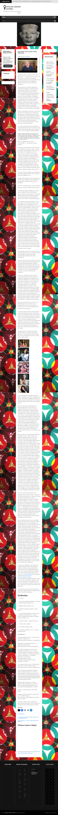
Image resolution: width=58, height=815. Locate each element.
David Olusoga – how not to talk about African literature (28, 721)
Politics (25, 789)
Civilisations (29, 574)
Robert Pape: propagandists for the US (50, 88)
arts (19, 770)
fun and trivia (20, 781)
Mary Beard (25, 575)
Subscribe (8, 66)
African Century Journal (10, 812)
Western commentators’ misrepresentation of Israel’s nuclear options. (50, 96)
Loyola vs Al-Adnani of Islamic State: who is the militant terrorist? (28, 718)
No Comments (26, 56)
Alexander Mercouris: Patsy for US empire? (50, 73)
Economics (20, 775)
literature (25, 775)
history (20, 792)
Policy (25, 784)
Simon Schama (27, 577)
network (25, 780)
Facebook (6, 73)
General (20, 787)
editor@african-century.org (34, 773)
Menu (3, 17)
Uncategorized (21, 713)
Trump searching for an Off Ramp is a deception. (50, 80)
